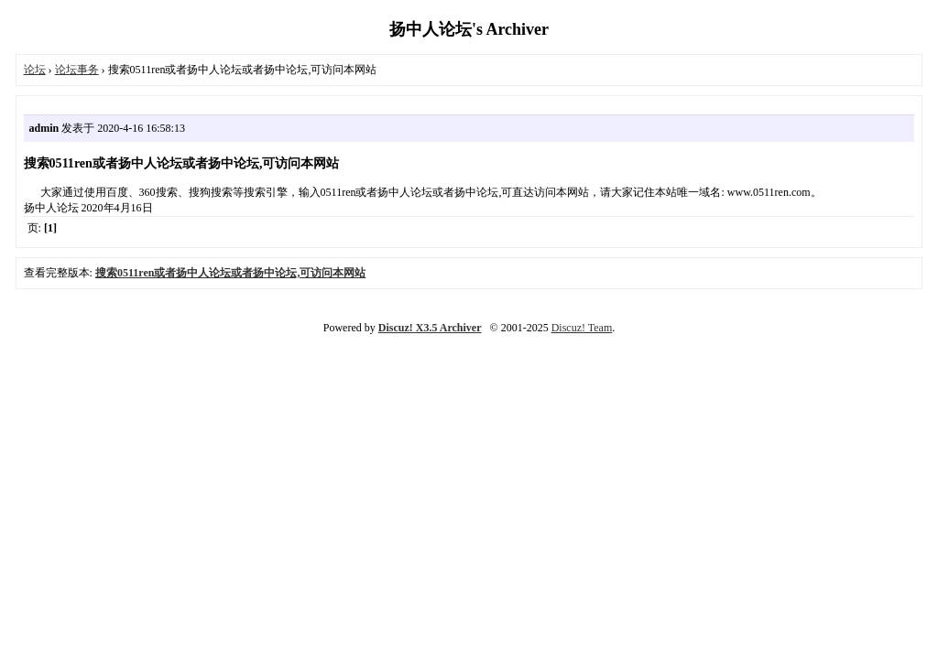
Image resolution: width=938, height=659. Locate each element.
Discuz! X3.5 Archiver (430, 327)
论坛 (35, 69)
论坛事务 (77, 69)
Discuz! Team (582, 327)
